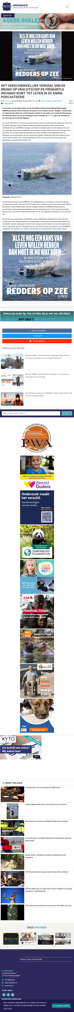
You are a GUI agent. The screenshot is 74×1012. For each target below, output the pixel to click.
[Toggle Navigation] (67, 6)
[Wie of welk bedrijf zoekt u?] (31, 413)
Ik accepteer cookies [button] (61, 1006)
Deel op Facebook (37, 331)
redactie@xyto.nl (11, 970)
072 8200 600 (10, 967)
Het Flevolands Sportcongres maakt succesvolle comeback (46, 872)
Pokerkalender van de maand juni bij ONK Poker (42, 788)
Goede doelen (8, 103)
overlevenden (57, 101)
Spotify (50, 116)
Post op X (37, 336)
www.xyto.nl (9, 973)
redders (48, 101)
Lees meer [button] (8, 1008)
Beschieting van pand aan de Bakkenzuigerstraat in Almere (46, 821)
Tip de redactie (37, 341)
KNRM (70, 103)
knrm (43, 101)
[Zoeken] (67, 413)
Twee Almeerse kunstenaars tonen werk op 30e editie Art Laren (48, 905)
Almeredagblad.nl (20, 5)
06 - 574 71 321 (45, 319)
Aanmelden (7, 998)
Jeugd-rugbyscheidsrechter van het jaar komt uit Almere (45, 804)
